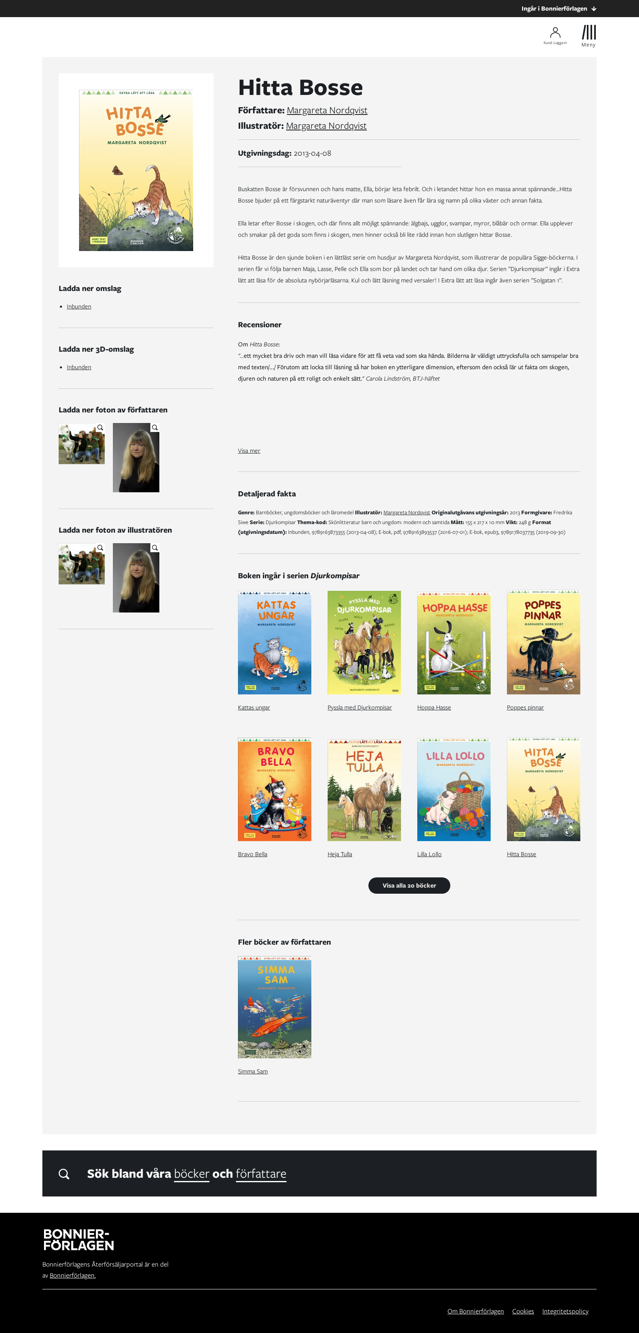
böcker (191, 1173)
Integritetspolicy (565, 1311)
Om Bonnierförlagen (475, 1311)
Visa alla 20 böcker (409, 885)
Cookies (523, 1311)
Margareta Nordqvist (327, 110)
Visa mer (249, 450)
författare (261, 1173)
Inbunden (79, 306)
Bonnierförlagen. (73, 1275)
